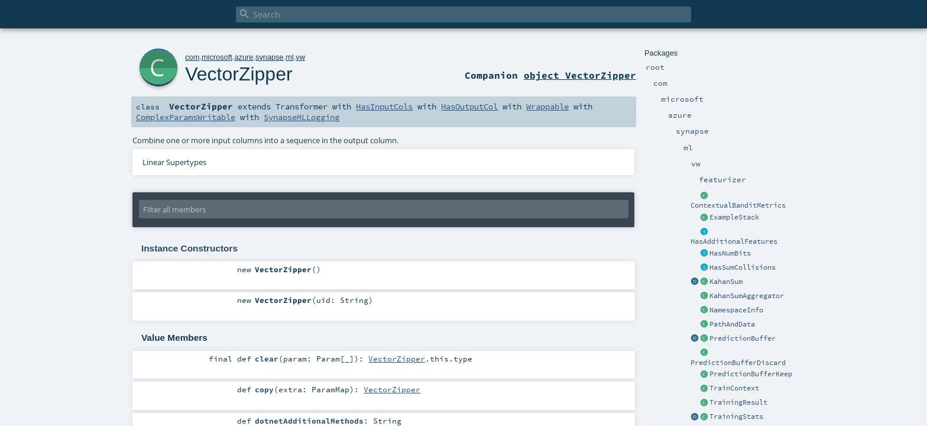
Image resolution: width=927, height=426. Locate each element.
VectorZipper (238, 74)
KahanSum (726, 281)
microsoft (217, 57)
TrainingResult (738, 402)
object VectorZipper (580, 75)
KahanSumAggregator (746, 296)
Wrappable (547, 106)
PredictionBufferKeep (750, 374)
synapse (269, 57)
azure (243, 57)
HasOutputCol (469, 106)
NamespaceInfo (736, 310)
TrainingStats (736, 416)
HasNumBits (730, 253)
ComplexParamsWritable (185, 117)
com (192, 57)
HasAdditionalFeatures (734, 241)
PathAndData (732, 324)
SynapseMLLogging (301, 117)
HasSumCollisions (742, 267)
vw (300, 57)
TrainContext (734, 388)
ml (290, 57)
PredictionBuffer (742, 338)
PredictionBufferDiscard (738, 363)
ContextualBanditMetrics (738, 205)
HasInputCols (384, 106)
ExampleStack (734, 217)
